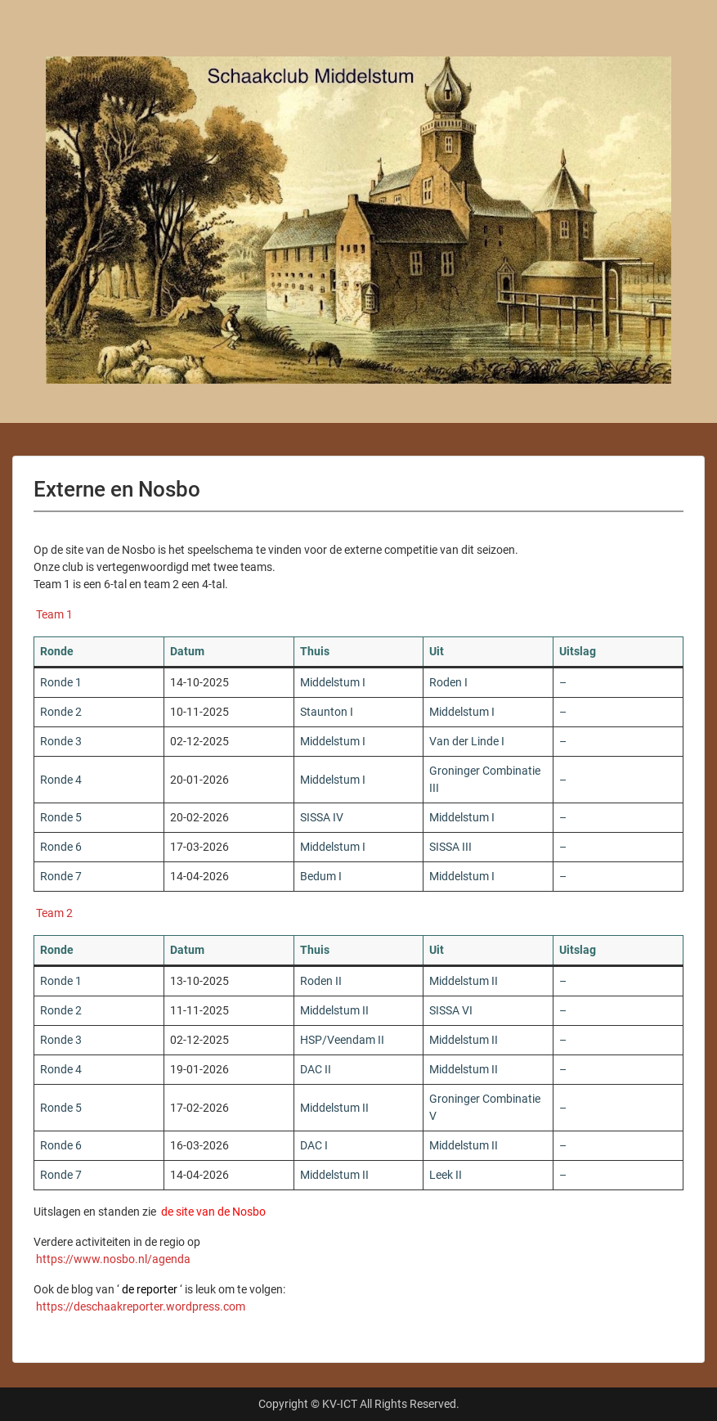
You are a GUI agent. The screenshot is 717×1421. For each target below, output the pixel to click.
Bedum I (321, 876)
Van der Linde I (466, 741)
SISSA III (450, 846)
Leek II (445, 1174)
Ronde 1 (61, 682)
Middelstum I (332, 682)
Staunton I (326, 711)
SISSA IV (321, 817)
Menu (29, 45)
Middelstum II (463, 980)
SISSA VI (451, 1010)
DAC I (314, 1145)
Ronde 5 (61, 817)
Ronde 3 (61, 741)
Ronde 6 (61, 846)
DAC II (315, 1069)
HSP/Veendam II (342, 1039)
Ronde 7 (61, 876)
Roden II (321, 980)
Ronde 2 (61, 711)
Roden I (448, 682)
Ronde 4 (61, 779)
